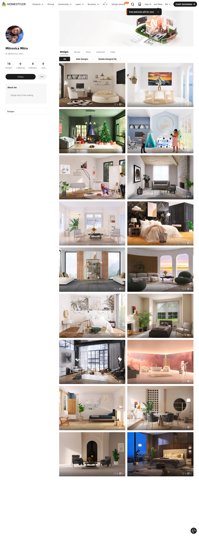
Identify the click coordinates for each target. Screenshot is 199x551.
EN (167, 4)
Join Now (158, 4)
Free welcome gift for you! (141, 11)
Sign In (148, 4)
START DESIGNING (185, 4)
